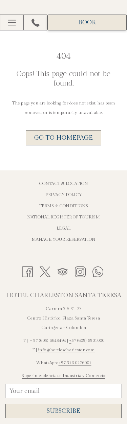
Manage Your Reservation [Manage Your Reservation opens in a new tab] (63, 239)
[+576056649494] (35, 23)
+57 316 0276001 (75, 363)
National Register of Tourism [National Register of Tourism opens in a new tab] (63, 217)
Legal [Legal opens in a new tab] (63, 228)
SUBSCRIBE (63, 411)
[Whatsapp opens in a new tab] (97, 271)
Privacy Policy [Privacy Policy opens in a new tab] (63, 194)
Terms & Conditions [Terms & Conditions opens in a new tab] (63, 206)
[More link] (11, 22)
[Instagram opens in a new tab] (80, 271)
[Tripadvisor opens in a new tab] (62, 271)
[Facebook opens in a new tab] (27, 271)
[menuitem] (63, 184)
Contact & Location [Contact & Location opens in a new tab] (63, 183)
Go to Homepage (63, 137)
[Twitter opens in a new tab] (45, 271)
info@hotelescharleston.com (66, 350)
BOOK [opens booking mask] (87, 22)
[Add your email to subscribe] (63, 391)
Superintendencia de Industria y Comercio (63, 375)
